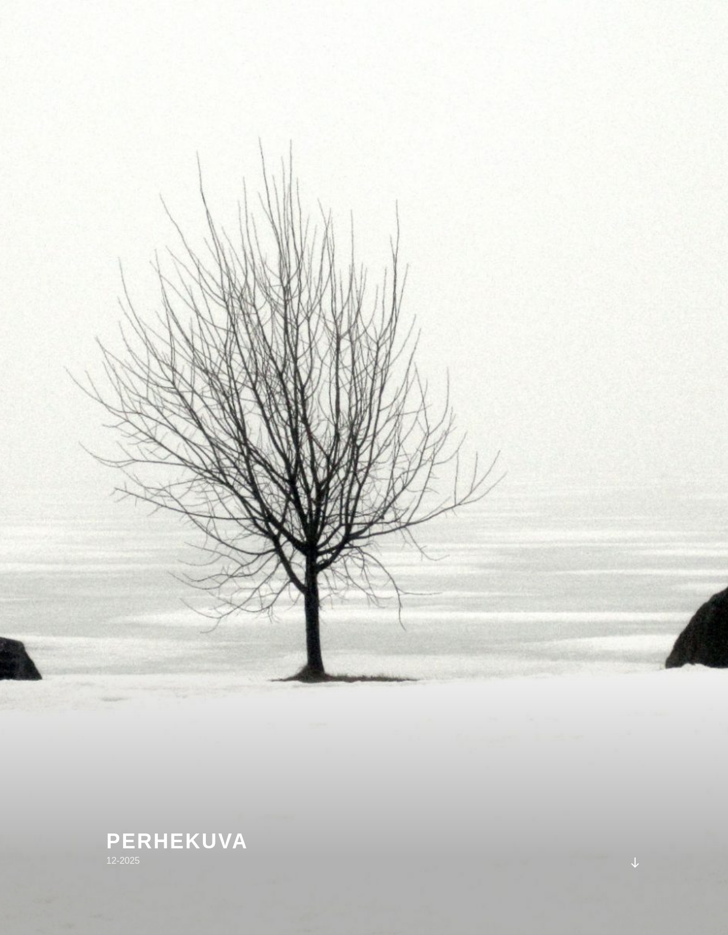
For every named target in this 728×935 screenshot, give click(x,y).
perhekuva (178, 841)
